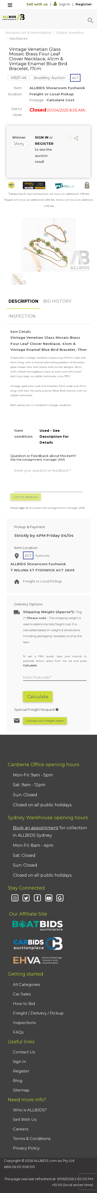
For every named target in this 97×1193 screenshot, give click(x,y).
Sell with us (37, 4)
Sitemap (21, 1090)
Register (84, 4)
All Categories (26, 984)
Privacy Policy (26, 1148)
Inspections (24, 1022)
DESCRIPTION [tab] (23, 301)
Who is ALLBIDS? (30, 1109)
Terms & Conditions (31, 1138)
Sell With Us (24, 1119)
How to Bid (24, 1003)
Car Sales (22, 994)
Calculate (37, 696)
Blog (17, 1080)
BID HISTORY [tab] (57, 301)
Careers (20, 1129)
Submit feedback (25, 497)
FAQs (18, 1032)
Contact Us (24, 1052)
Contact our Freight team (45, 721)
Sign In (62, 4)
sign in (23, 508)
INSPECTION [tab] (22, 316)
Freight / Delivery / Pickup (38, 1013)
